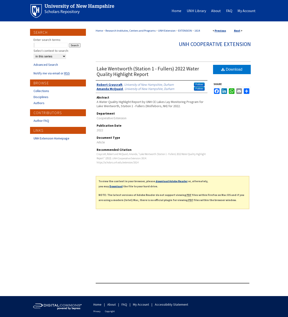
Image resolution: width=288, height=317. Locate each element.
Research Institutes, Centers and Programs (130, 30)
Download (231, 69)
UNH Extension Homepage (51, 138)
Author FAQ (41, 121)
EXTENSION (185, 30)
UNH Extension (167, 30)
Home (99, 30)
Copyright (110, 311)
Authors (39, 103)
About (111, 304)
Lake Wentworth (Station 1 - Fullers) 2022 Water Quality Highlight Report (148, 71)
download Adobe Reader (172, 181)
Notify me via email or (52, 73)
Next (237, 30)
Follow (199, 84)
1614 (197, 30)
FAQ (124, 304)
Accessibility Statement (171, 304)
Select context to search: (51, 51)
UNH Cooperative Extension (215, 44)
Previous (220, 30)
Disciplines (41, 97)
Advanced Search (46, 65)
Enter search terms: (47, 40)
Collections (41, 91)
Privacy (97, 311)
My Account (141, 304)
